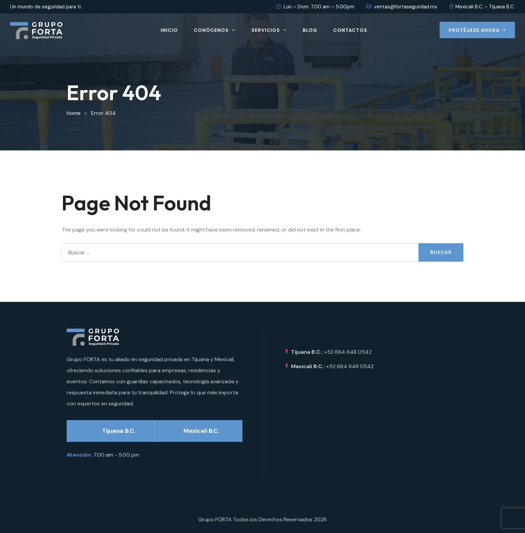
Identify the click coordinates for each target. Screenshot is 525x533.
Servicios (265, 30)
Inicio (169, 30)
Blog (310, 30)
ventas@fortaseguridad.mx (401, 6)
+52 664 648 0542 (348, 351)
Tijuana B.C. (118, 431)
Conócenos (211, 30)
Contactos (350, 30)
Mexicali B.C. (201, 431)
